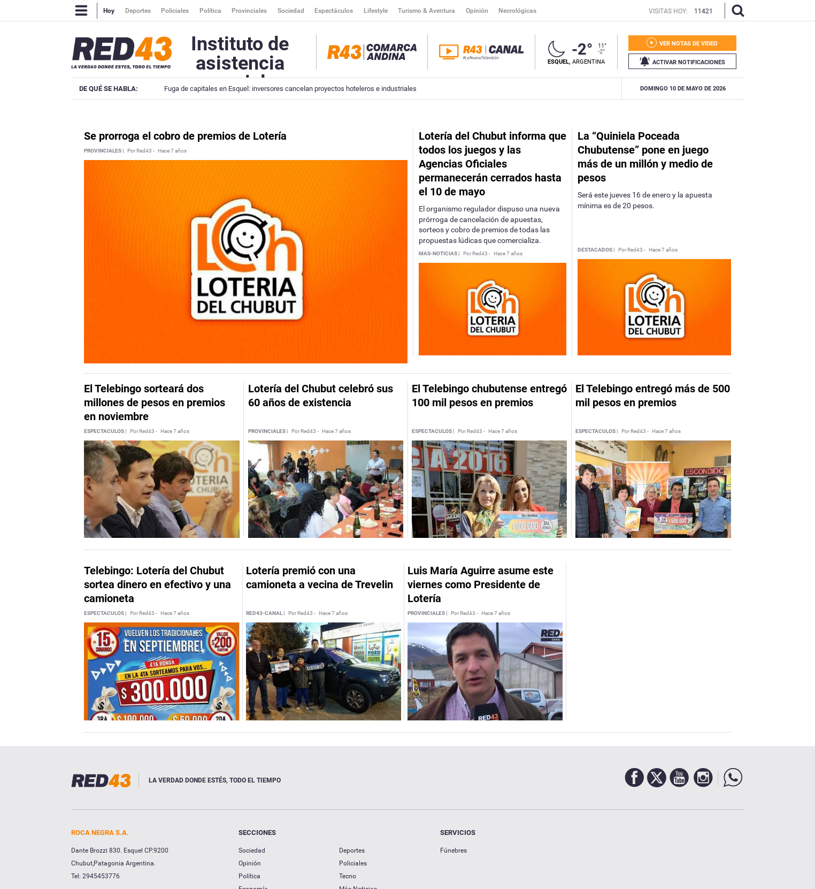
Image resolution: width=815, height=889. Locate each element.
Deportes (352, 850)
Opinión (250, 863)
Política (249, 876)
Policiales (353, 863)
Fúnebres (453, 850)
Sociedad (252, 850)
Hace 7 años (172, 151)
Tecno (347, 876)
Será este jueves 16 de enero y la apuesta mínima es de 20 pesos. (645, 200)
